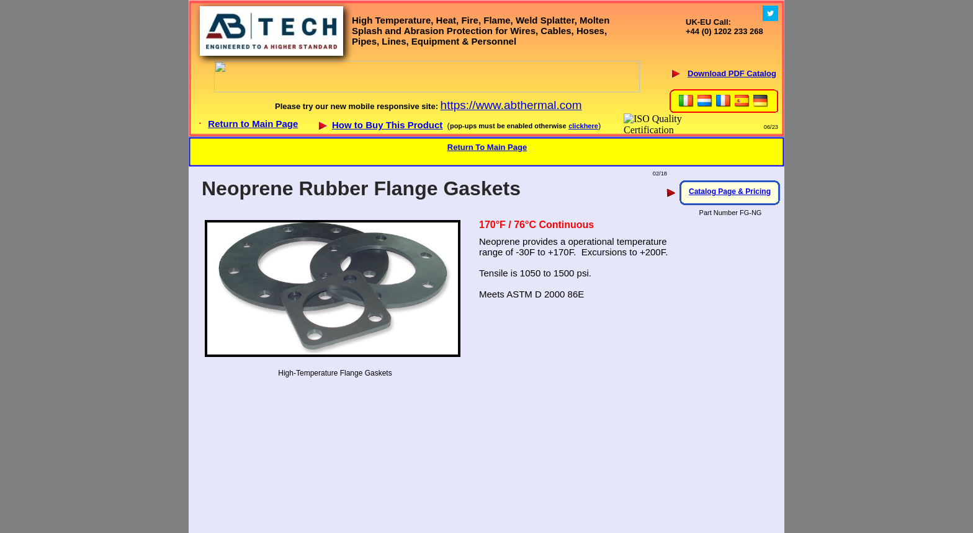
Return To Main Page (487, 147)
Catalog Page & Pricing (730, 191)
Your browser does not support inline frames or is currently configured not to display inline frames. (486, 68)
